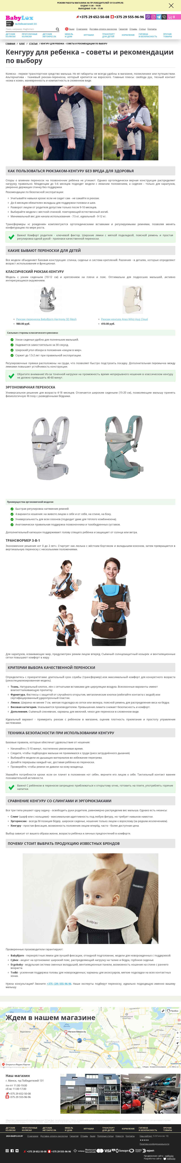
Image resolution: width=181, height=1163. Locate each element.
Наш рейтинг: (146, 1136)
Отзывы (133, 29)
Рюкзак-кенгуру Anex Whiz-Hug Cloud (124, 319)
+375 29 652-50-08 (20, 1093)
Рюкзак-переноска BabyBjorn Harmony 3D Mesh (46, 319)
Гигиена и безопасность (148, 35)
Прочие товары (167, 35)
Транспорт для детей (108, 35)
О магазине (81, 29)
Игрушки (89, 35)
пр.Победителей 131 (26, 23)
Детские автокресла (49, 35)
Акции (71, 29)
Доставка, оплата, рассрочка (103, 29)
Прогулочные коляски (29, 35)
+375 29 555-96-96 (20, 1097)
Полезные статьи (105, 1136)
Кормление (128, 35)
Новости (120, 1136)
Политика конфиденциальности (154, 1144)
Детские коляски (10, 35)
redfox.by (169, 1156)
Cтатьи (142, 29)
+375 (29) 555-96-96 (59, 983)
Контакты (152, 29)
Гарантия (123, 29)
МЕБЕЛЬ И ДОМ (69, 35)
